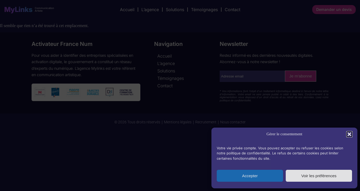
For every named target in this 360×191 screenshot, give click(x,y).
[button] (349, 134)
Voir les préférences (319, 175)
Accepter (250, 175)
